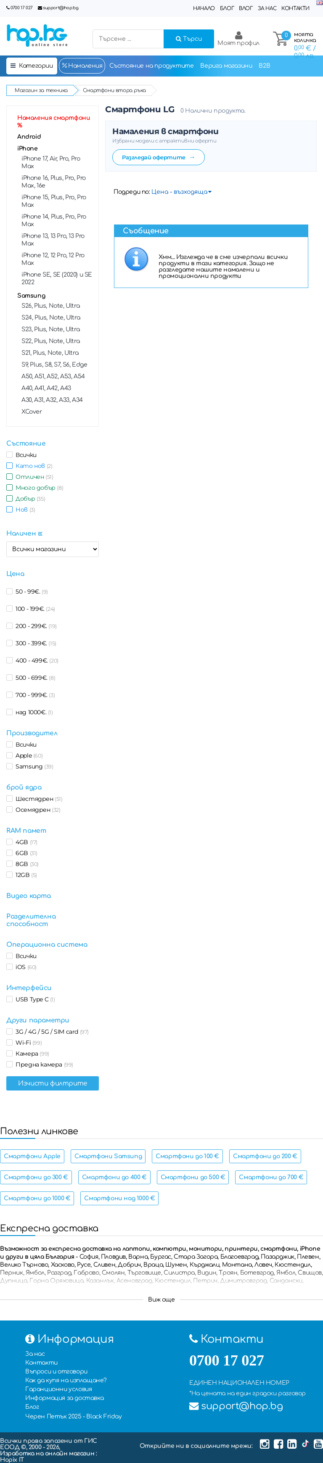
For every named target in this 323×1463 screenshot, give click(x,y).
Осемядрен (37, 809)
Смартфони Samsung (108, 1156)
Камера (31, 1053)
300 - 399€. (34, 643)
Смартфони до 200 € (265, 1156)
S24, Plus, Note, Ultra (50, 317)
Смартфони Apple (32, 1156)
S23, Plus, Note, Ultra (50, 329)
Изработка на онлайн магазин (48, 1453)
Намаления (82, 65)
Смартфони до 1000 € (37, 1198)
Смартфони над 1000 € (119, 1198)
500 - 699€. (34, 677)
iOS (25, 967)
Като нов (32, 466)
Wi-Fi (27, 1042)
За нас (267, 8)
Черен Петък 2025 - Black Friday (73, 1416)
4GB (25, 842)
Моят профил (238, 38)
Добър (29, 498)
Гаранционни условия (58, 1389)
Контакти (295, 8)
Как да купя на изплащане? (66, 1380)
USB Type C (34, 999)
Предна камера (43, 1064)
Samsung (31, 296)
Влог (245, 8)
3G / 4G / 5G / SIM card (51, 1031)
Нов (24, 509)
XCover (31, 412)
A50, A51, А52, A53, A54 (53, 376)
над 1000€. (33, 712)
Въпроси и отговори (56, 1371)
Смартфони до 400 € (114, 1177)
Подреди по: (132, 192)
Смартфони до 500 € (193, 1177)
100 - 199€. (34, 609)
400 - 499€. (35, 660)
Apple (27, 755)
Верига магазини (226, 66)
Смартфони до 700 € (271, 1177)
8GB (26, 864)
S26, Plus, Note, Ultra (50, 306)
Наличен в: (24, 533)
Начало (204, 8)
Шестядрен (38, 799)
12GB (25, 875)
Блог (227, 8)
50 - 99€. (30, 591)
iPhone (27, 148)
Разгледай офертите (158, 157)
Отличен (33, 477)
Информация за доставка (64, 1398)
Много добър (38, 487)
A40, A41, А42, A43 (46, 388)
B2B (264, 66)
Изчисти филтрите (52, 1083)
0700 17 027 (22, 7)
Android (29, 137)
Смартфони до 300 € (36, 1177)
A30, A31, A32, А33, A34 (52, 400)
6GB (25, 853)
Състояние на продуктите (151, 66)
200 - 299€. (35, 626)
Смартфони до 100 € (187, 1156)
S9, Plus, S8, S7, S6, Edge (54, 365)
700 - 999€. (34, 695)
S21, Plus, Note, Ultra (49, 353)
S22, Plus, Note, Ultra (50, 341)
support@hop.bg (60, 7)
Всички (25, 455)
